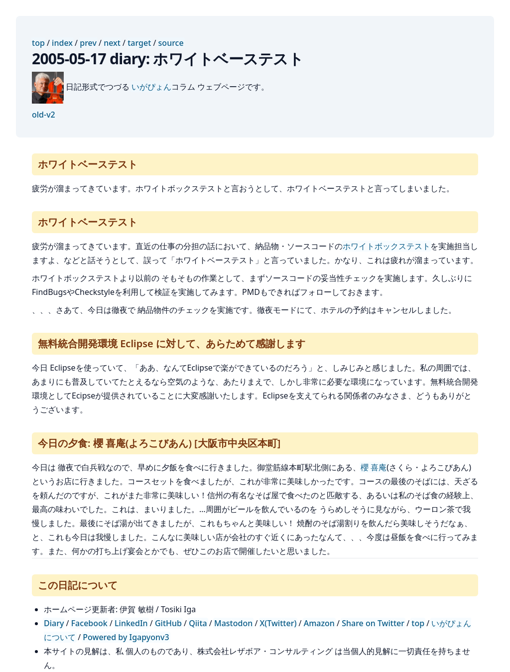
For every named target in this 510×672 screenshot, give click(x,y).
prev (88, 42)
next (112, 42)
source (171, 42)
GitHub (168, 623)
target (139, 42)
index (62, 42)
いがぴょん (151, 86)
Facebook (89, 623)
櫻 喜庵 (373, 467)
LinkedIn (131, 623)
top (38, 42)
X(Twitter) (278, 623)
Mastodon (233, 623)
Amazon (319, 623)
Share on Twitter (373, 623)
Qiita (198, 623)
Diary (54, 623)
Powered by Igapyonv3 (126, 637)
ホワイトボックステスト (386, 246)
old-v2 (43, 114)
